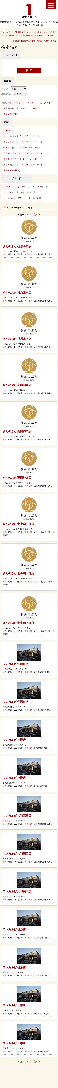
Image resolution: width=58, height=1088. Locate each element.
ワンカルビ (8, 192)
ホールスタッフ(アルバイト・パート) (21, 136)
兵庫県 (46, 41)
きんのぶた (37, 187)
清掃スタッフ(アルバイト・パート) (20, 159)
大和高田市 (45, 102)
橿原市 (23, 108)
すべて (17, 102)
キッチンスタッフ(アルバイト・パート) (22, 142)
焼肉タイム (25, 192)
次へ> (36, 214)
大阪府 (39, 41)
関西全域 (17, 41)
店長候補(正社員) (11, 170)
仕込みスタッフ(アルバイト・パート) (21, 147)
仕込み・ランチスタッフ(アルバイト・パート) (25, 153)
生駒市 (36, 108)
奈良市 (30, 102)
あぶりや (22, 187)
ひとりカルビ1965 (12, 198)
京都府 (32, 41)
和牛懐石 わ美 (34, 198)
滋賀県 (25, 41)
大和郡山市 (8, 108)
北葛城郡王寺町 (11, 114)
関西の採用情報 (27, 35)
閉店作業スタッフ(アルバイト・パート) (22, 165)
